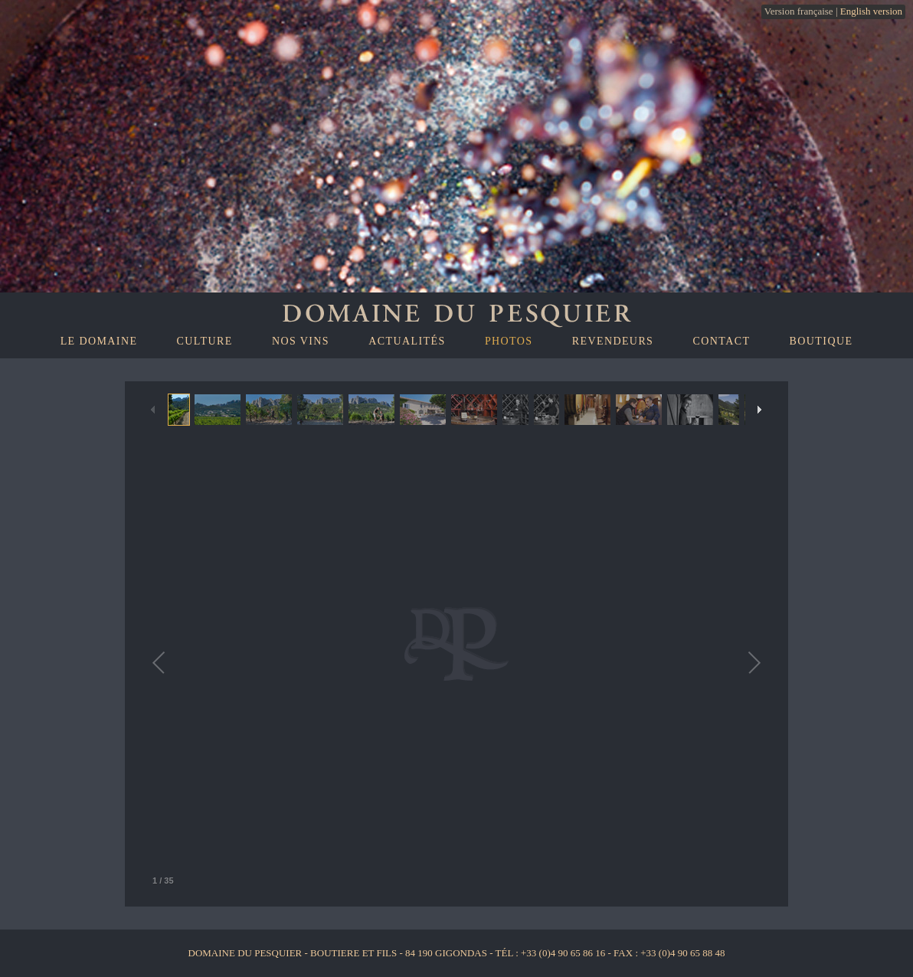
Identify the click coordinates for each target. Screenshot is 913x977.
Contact (722, 341)
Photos (509, 341)
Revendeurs (613, 341)
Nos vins (300, 341)
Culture (205, 341)
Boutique (821, 341)
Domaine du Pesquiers (456, 311)
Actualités (406, 341)
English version (871, 11)
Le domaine (99, 341)
